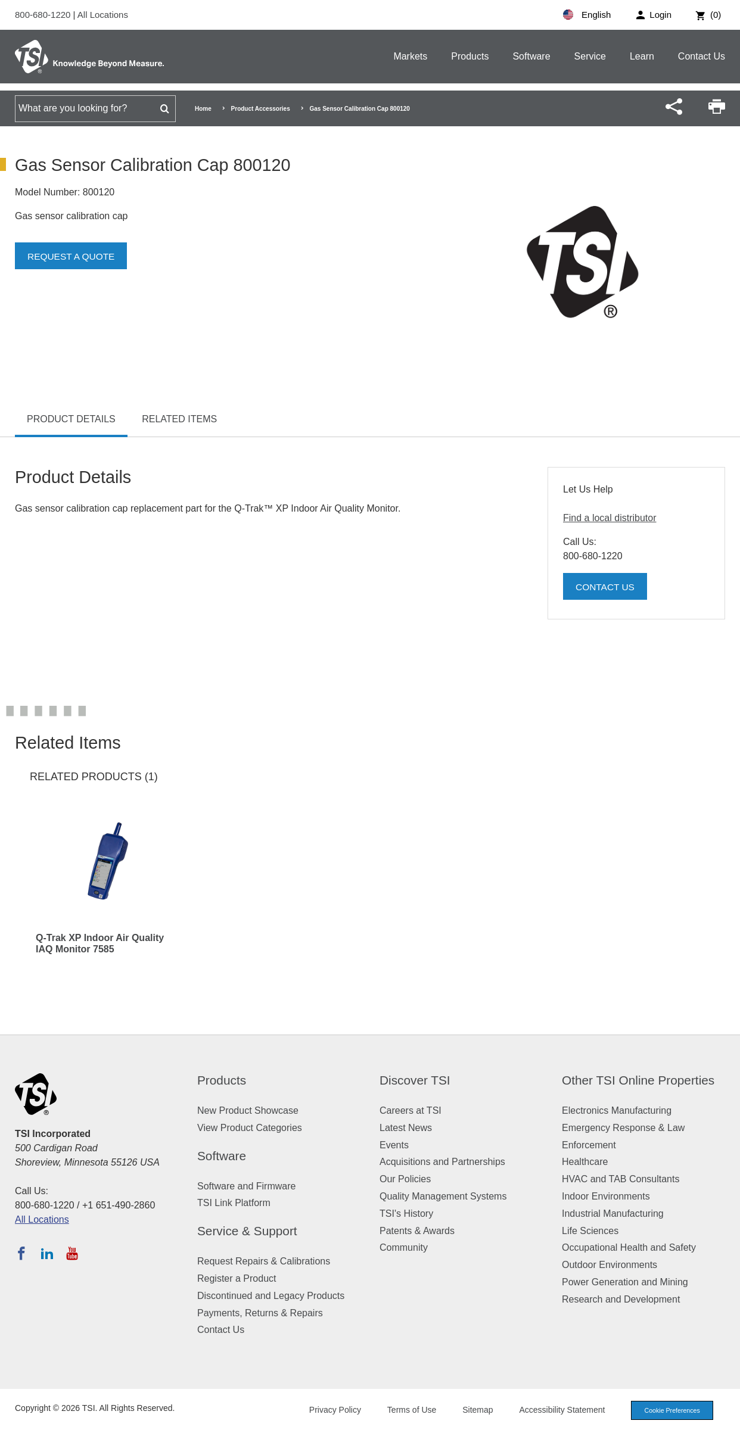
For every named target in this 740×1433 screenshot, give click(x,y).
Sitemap (473, 1410)
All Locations (102, 15)
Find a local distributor (610, 518)
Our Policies (405, 1179)
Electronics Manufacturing (616, 1110)
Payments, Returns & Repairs (260, 1313)
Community (404, 1247)
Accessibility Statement (558, 1410)
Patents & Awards (417, 1231)
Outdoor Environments (609, 1265)
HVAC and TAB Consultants (620, 1179)
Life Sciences (590, 1231)
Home (203, 108)
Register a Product (236, 1278)
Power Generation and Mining (625, 1282)
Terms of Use (407, 1410)
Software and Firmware (246, 1186)
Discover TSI (415, 1080)
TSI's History (406, 1213)
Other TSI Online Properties (638, 1080)
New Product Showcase (248, 1110)
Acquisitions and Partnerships (442, 1162)
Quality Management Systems (443, 1196)
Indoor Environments (606, 1196)
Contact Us (701, 56)
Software (531, 56)
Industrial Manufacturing (613, 1213)
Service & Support (247, 1231)
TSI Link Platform (233, 1203)
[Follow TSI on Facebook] (21, 1253)
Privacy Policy (330, 1410)
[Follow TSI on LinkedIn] (47, 1253)
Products (470, 56)
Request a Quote (72, 256)
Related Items (179, 419)
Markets (410, 56)
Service (590, 56)
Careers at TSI (410, 1110)
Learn (642, 56)
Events (394, 1145)
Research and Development (621, 1299)
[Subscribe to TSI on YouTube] (71, 1253)
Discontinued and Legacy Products (270, 1296)
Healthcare (585, 1162)
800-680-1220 (44, 15)
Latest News (406, 1128)
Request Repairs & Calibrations (263, 1261)
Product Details (71, 419)
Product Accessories (260, 108)
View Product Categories (249, 1128)
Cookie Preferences (669, 1410)
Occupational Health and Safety (629, 1247)
